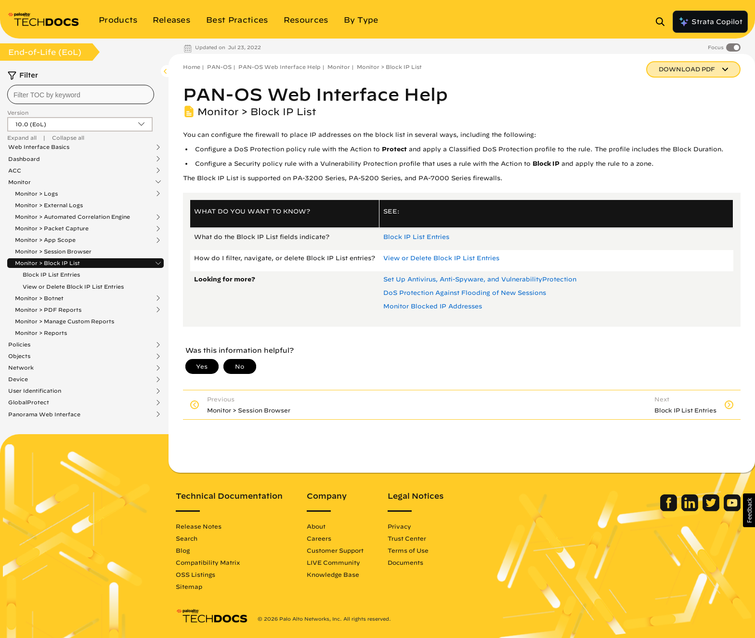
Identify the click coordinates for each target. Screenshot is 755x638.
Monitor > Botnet (39, 298)
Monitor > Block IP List (47, 263)
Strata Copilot (710, 21)
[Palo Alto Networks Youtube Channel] (732, 509)
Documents (405, 562)
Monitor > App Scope (45, 240)
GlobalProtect (28, 402)
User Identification (34, 391)
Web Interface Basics (38, 147)
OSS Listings (195, 574)
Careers (319, 538)
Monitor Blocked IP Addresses (432, 306)
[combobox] (80, 94)
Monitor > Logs (36, 194)
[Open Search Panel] (663, 21)
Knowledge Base (333, 574)
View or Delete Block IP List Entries (73, 286)
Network (21, 368)
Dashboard (24, 159)
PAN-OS (219, 67)
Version (17, 112)
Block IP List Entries (51, 274)
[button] (749, 510)
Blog (183, 550)
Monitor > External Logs (49, 205)
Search (186, 538)
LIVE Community (333, 562)
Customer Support (335, 550)
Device (18, 379)
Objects (19, 356)
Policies (19, 344)
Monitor (19, 182)
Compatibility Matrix (208, 562)
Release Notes (198, 526)
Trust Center (407, 538)
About (316, 526)
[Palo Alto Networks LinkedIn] (690, 509)
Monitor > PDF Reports (48, 310)
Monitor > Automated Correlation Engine (72, 217)
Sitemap (189, 586)
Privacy (399, 526)
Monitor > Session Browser (53, 251)
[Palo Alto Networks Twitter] (712, 509)
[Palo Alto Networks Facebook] (669, 509)
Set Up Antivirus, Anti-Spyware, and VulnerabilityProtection (479, 279)
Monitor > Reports (41, 333)
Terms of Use (408, 550)
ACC (14, 170)
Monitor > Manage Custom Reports (64, 321)
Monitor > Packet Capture (52, 228)
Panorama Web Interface (44, 414)
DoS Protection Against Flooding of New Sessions (464, 292)
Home (191, 67)
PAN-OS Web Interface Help (279, 67)
